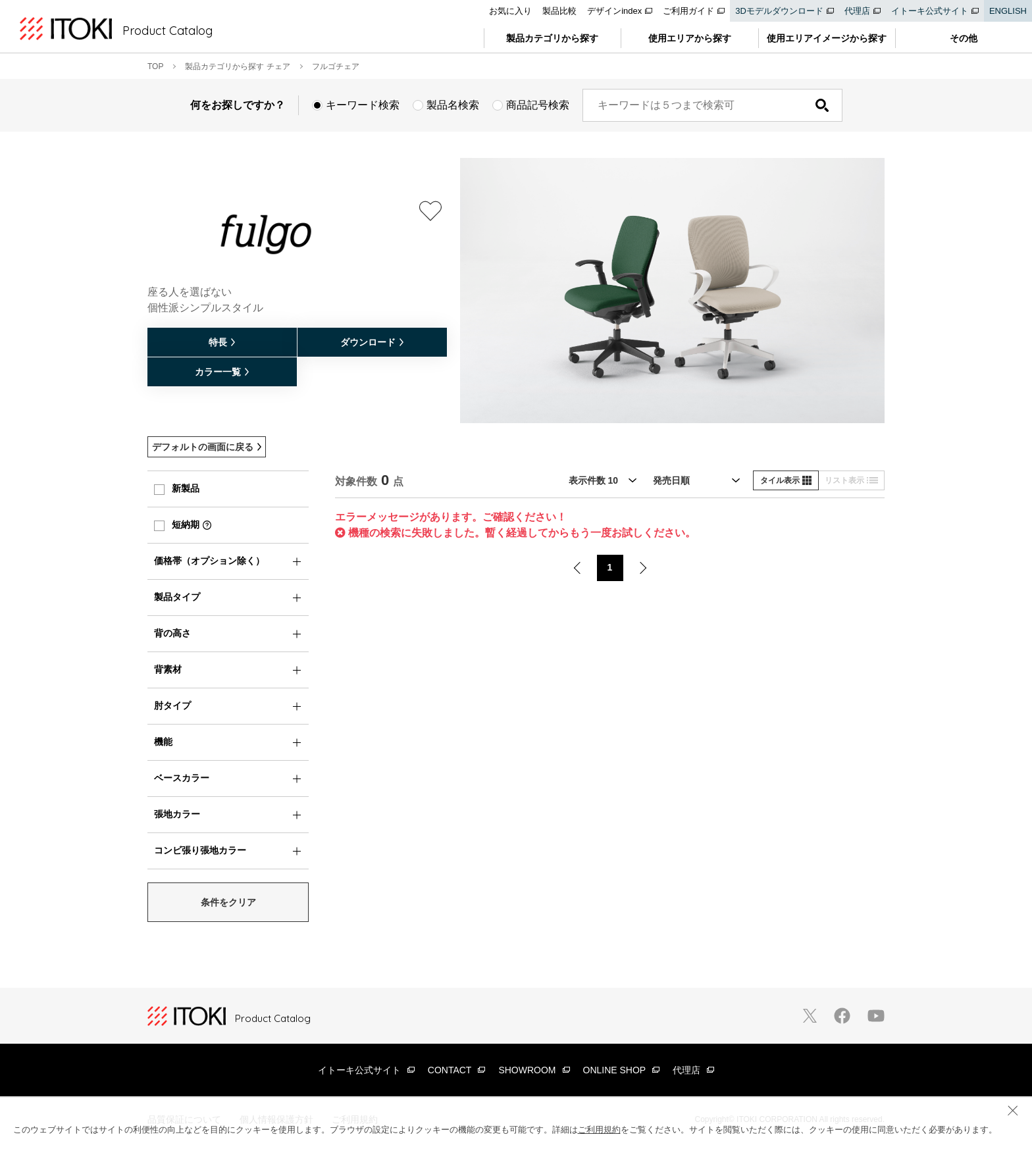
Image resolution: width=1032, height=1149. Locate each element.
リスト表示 (851, 480)
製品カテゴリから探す (552, 38)
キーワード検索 (363, 105)
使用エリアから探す (689, 38)
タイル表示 (786, 480)
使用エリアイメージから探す (827, 38)
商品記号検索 (537, 105)
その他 (963, 38)
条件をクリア (228, 902)
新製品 (185, 488)
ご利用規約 (599, 1130)
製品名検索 (452, 105)
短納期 (185, 524)
